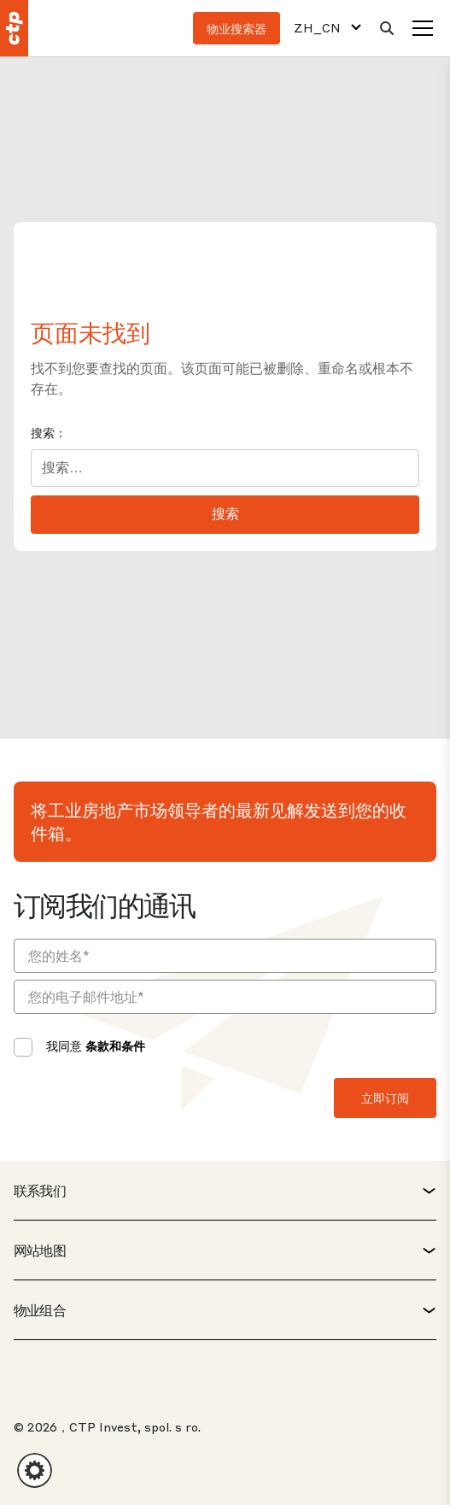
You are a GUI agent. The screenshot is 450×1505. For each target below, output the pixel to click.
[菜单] (422, 28)
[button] (34, 1470)
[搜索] (387, 28)
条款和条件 (115, 1045)
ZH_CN (317, 27)
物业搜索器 (236, 28)
